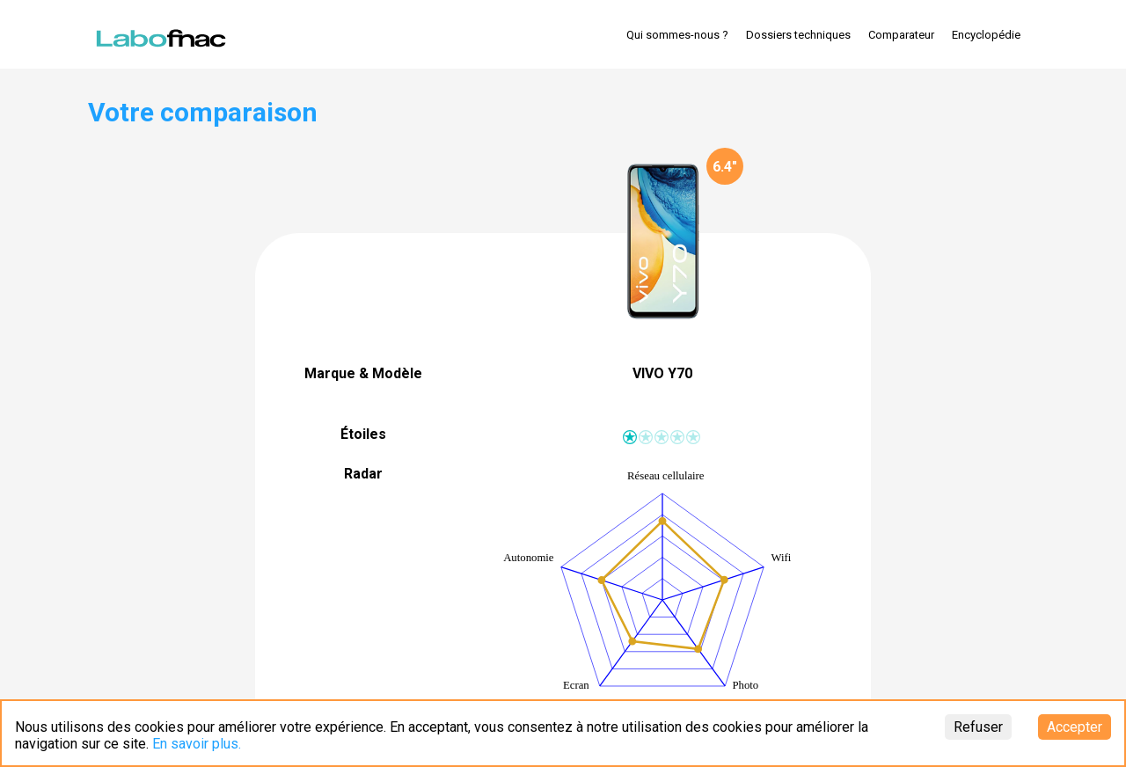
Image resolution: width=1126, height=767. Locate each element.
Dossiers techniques (798, 34)
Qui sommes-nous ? (677, 34)
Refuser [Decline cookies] (978, 727)
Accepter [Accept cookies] (1074, 727)
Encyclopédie (986, 34)
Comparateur (901, 34)
